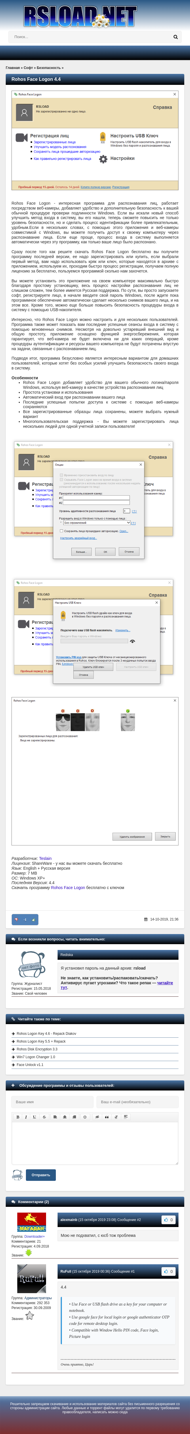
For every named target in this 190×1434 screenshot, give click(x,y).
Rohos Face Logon (68, 887)
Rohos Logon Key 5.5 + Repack (41, 1041)
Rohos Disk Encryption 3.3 (37, 1049)
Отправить (41, 1175)
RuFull (65, 1271)
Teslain (45, 858)
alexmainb (68, 1220)
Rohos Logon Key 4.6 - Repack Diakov (46, 1034)
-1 (25, 919)
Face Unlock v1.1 (30, 1065)
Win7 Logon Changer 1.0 (36, 1057)
